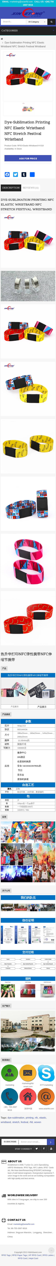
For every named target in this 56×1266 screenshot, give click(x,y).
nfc (36, 1117)
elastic (42, 1117)
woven (37, 1122)
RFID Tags (6, 1255)
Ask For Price (28, 158)
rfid (31, 1122)
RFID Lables (48, 1255)
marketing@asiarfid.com (21, 1)
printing (29, 1117)
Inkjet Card (33, 1258)
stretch (15, 1122)
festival (24, 1122)
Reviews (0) (31, 188)
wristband (6, 1122)
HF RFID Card (35, 1255)
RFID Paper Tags (19, 1255)
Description (11, 188)
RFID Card (22, 1258)
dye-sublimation (16, 1117)
